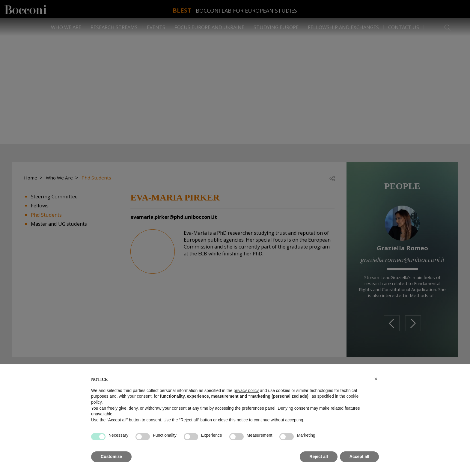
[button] (376, 379)
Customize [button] (111, 456)
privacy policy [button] (246, 390)
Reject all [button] (318, 456)
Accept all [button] (359, 456)
